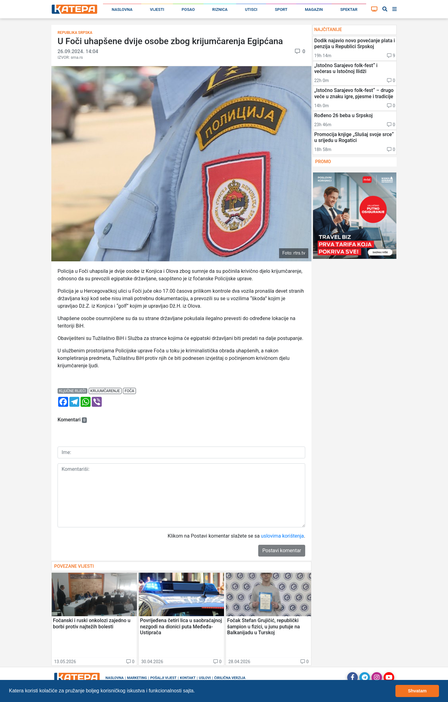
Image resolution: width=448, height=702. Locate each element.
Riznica (219, 9)
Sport (281, 9)
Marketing (137, 678)
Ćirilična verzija (229, 678)
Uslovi (205, 678)
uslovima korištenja (282, 536)
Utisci (251, 9)
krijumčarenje (105, 391)
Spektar (348, 9)
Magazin (314, 9)
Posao (188, 9)
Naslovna (122, 9)
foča (129, 391)
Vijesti (157, 9)
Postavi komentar (281, 550)
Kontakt (187, 678)
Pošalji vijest (163, 678)
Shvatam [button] (417, 690)
